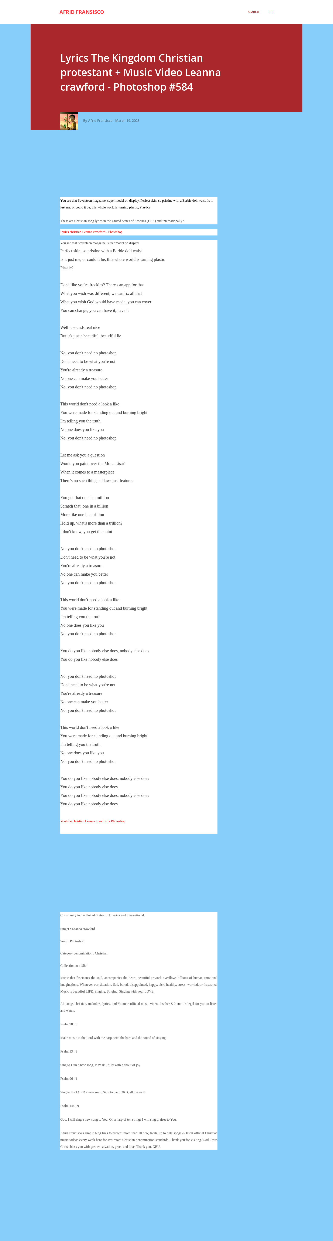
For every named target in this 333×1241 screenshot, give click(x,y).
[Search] (253, 11)
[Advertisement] (140, 164)
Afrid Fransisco (81, 11)
